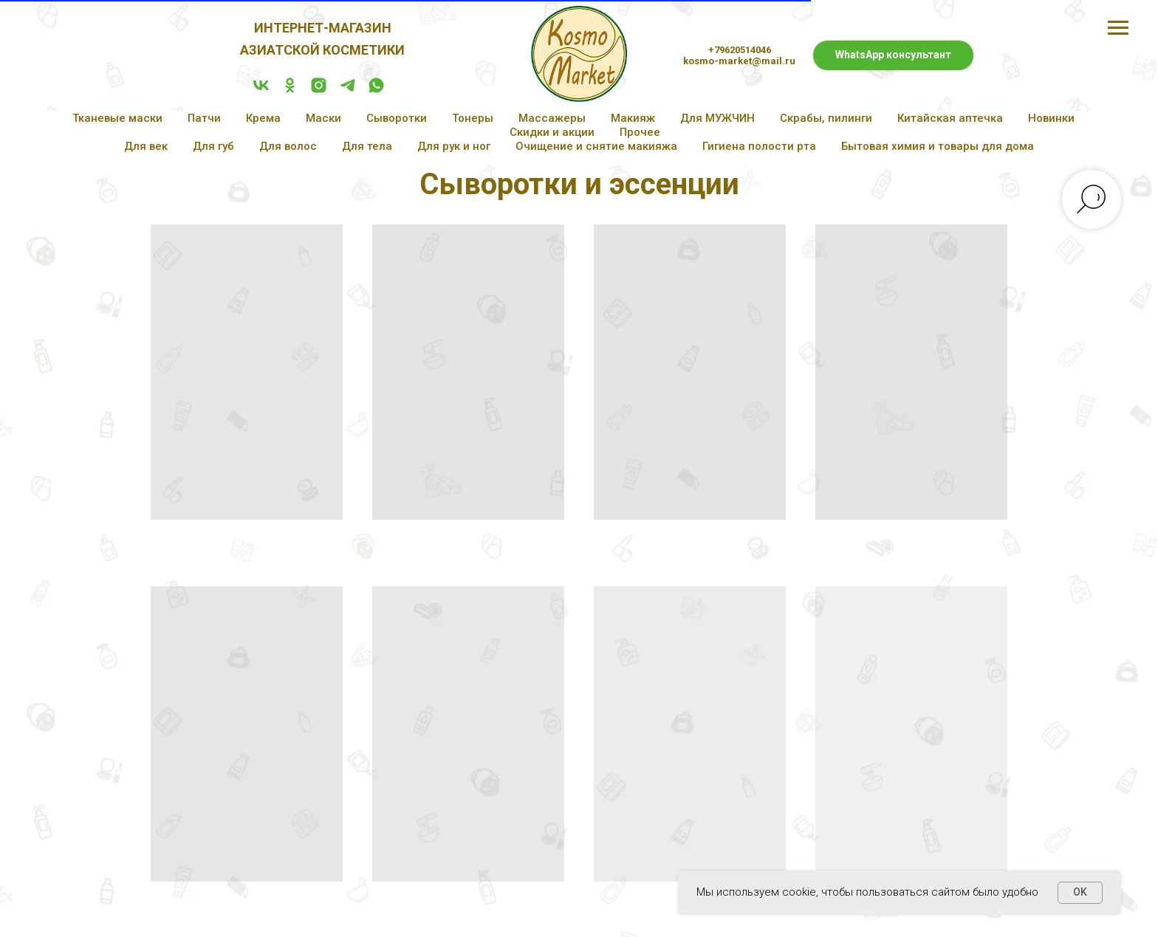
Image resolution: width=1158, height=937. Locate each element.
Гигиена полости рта (759, 146)
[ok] (290, 90)
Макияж (633, 118)
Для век (146, 146)
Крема (263, 118)
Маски (323, 118)
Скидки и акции (552, 132)
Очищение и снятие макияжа (596, 146)
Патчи (204, 118)
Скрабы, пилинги (826, 118)
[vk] (261, 90)
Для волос (288, 146)
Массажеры (552, 118)
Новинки (1051, 118)
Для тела (367, 146)
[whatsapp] (376, 90)
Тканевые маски (117, 118)
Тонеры (472, 118)
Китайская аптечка (950, 118)
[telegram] (347, 90)
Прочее (640, 132)
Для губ (213, 146)
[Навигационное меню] (1118, 28)
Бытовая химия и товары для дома (937, 146)
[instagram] (318, 90)
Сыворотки (396, 118)
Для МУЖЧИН (717, 118)
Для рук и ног (453, 146)
